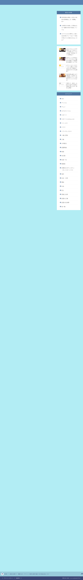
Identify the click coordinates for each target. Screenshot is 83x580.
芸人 (63, 190)
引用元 (28, 182)
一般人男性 (65, 135)
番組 (63, 182)
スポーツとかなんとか (68, 119)
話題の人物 (65, 198)
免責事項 (36, 6)
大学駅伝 (64, 143)
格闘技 (63, 163)
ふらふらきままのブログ (41, 2)
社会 (63, 186)
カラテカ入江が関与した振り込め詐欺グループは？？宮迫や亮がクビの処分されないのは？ (69, 37)
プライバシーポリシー (46, 6)
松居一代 (64, 159)
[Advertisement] (28, 123)
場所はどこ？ (17, 77)
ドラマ (63, 127)
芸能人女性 (65, 194)
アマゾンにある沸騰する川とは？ (23, 72)
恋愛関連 (64, 147)
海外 (63, 174)
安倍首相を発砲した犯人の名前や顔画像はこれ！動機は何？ (69, 19)
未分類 (63, 155)
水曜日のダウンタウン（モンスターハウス (68, 169)
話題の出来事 (65, 202)
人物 (63, 139)
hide (33, 66)
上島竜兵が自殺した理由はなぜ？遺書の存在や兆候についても (69, 27)
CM (63, 98)
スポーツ (64, 115)
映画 (63, 151)
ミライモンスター (67, 131)
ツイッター (65, 123)
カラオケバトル (66, 111)
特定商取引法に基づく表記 (25, 6)
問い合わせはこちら (59, 6)
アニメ (63, 107)
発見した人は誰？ (18, 74)
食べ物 (63, 206)
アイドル (64, 102)
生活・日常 (65, 178)
